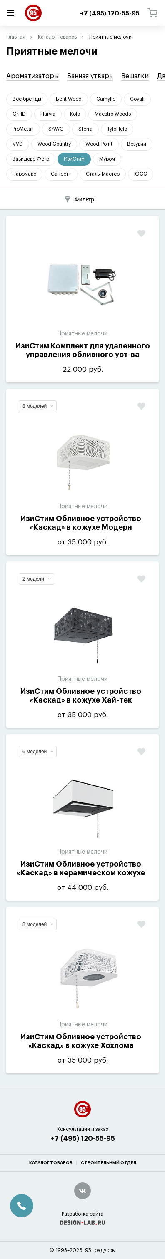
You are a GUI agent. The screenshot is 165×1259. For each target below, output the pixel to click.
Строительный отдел (108, 1163)
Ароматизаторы (32, 76)
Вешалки (135, 76)
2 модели (36, 579)
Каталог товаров (57, 37)
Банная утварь (90, 76)
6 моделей (37, 751)
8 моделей (37, 406)
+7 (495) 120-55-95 (82, 1138)
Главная (15, 37)
